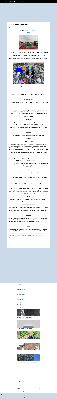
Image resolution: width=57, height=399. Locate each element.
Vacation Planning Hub (21, 289)
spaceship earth (24, 235)
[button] (9, 27)
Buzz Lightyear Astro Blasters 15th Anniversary (24, 328)
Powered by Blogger (28, 397)
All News (18, 287)
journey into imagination (13, 235)
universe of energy (39, 235)
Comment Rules (11, 265)
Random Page (19, 381)
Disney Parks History (20, 297)
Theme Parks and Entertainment (14, 2)
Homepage (19, 284)
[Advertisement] (28, 256)
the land (33, 235)
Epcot (28, 32)
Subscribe (28, 1)
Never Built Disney (20, 299)
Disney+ (18, 292)
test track (29, 235)
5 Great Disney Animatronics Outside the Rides (24, 317)
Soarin (11, 186)
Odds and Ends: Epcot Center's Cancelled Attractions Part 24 (26, 362)
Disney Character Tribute (21, 294)
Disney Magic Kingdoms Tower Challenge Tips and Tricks (26, 339)
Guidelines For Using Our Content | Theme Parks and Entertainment (20, 266)
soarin (19, 235)
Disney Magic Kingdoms (21, 302)
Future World (35, 31)
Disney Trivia (19, 304)
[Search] (55, 2)
